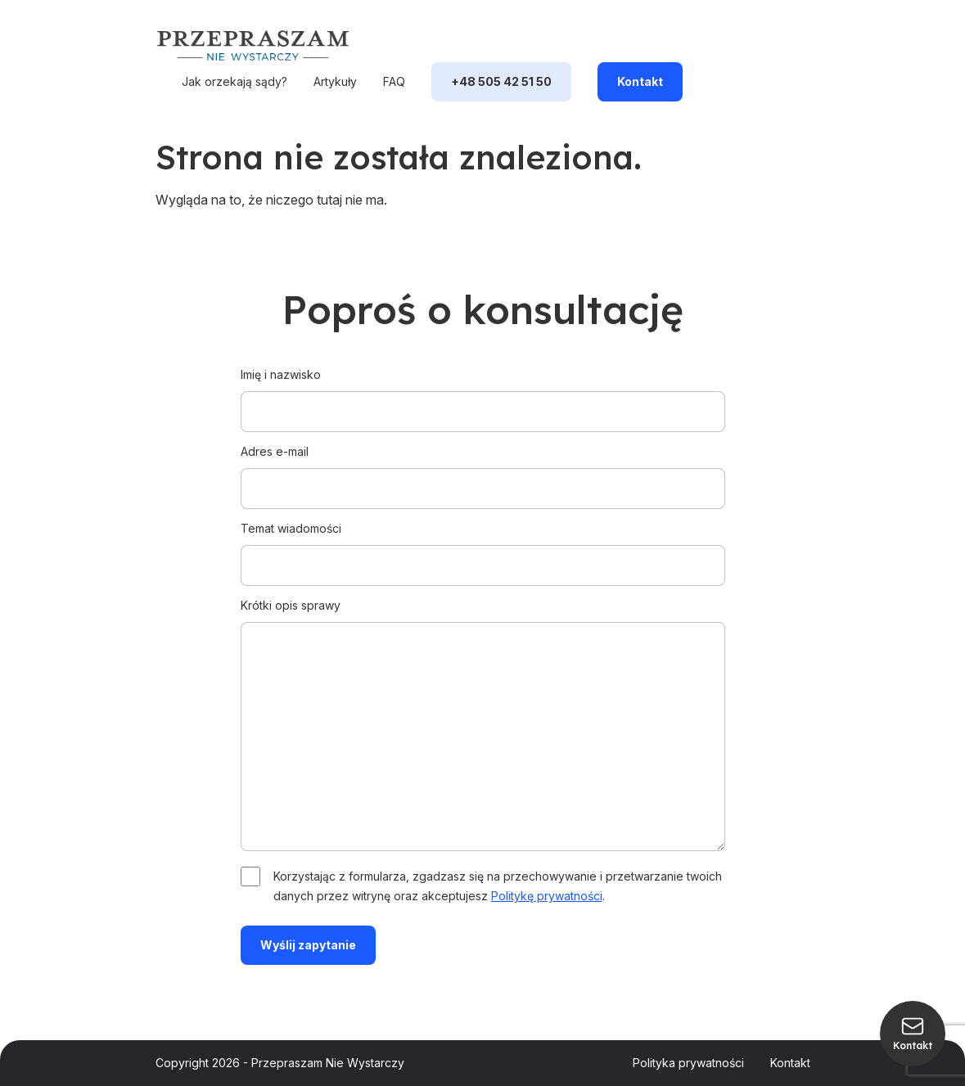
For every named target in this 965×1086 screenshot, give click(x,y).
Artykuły (335, 81)
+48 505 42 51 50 (501, 81)
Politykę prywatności (546, 896)
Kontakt (640, 81)
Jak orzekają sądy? (234, 81)
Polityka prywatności (688, 1063)
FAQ (394, 81)
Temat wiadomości (483, 546)
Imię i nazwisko (483, 392)
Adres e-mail (483, 469)
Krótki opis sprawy (483, 726)
